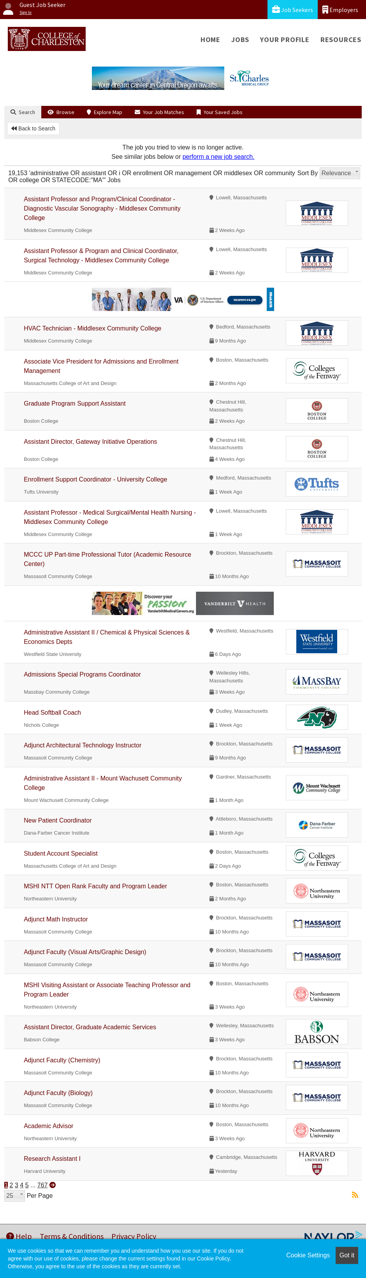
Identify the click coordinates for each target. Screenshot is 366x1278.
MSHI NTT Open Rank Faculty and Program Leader (95, 886)
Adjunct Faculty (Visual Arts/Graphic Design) (85, 952)
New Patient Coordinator (58, 820)
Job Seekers (292, 9)
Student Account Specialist (60, 853)
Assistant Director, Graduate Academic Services (90, 1027)
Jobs (240, 39)
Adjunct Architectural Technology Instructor (82, 745)
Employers (340, 9)
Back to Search (33, 128)
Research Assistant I (52, 1158)
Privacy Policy (133, 1236)
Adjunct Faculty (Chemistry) (62, 1060)
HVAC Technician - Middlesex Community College (92, 328)
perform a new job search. (219, 156)
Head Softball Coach (52, 712)
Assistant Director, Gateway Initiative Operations (90, 441)
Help (19, 1236)
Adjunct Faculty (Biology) (58, 1093)
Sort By (307, 173)
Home (210, 39)
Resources (340, 39)
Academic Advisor (48, 1126)
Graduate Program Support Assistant (74, 403)
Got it (347, 1255)
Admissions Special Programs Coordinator (82, 674)
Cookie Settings (308, 1255)
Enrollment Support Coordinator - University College (95, 479)
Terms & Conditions (72, 1236)
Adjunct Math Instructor (56, 919)
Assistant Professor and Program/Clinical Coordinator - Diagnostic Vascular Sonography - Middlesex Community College (102, 208)
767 (42, 1185)
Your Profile (285, 39)
